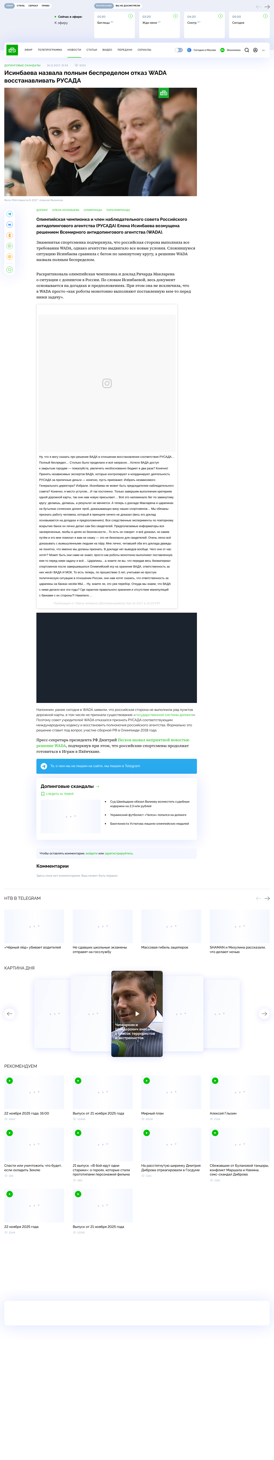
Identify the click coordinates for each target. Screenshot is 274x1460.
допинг (42, 210)
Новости (74, 49)
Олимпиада (93, 210)
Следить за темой (60, 794)
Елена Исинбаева (66, 210)
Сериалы (144, 49)
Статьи (91, 49)
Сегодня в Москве (201, 50)
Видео (107, 49)
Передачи (125, 49)
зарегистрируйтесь (119, 853)
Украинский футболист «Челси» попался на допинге (148, 815)
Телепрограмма (50, 49)
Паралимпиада (118, 210)
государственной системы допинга (164, 715)
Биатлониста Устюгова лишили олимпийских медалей (149, 824)
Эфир (28, 49)
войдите (92, 853)
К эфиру (61, 23)
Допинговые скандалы (22, 65)
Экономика (230, 50)
